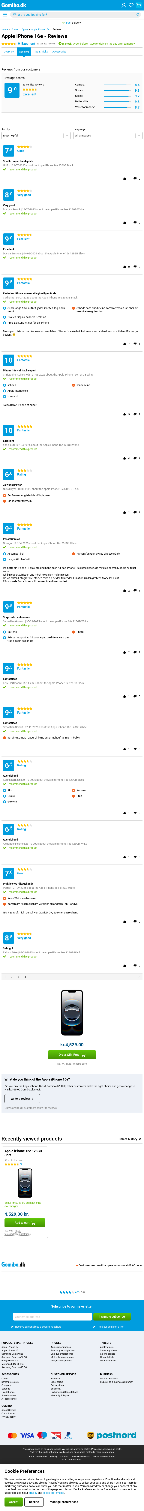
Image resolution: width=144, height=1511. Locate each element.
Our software (8, 1413)
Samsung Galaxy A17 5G (14, 1367)
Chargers (6, 1385)
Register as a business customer (116, 1382)
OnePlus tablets (108, 1360)
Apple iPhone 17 (10, 1347)
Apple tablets (106, 1347)
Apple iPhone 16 (10, 1350)
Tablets (105, 1342)
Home (5, 29)
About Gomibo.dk (38, 1456)
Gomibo (7, 1405)
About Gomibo (9, 1410)
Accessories (10, 1374)
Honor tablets (107, 1357)
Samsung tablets (108, 1350)
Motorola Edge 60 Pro (13, 1364)
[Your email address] (52, 1317)
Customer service (63, 1374)
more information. (105, 1452)
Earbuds (6, 1388)
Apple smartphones (61, 1347)
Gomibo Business (109, 1378)
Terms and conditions (104, 1456)
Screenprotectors (10, 1382)
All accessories (9, 1399)
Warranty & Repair (60, 1395)
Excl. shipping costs (77, 1064)
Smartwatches (9, 1395)
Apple (25, 29)
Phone (14, 29)
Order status (57, 1382)
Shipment (56, 1388)
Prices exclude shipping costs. (106, 1449)
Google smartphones (61, 1360)
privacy (33, 1492)
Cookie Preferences (80, 1456)
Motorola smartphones (62, 1357)
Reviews (57, 29)
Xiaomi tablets (107, 1354)
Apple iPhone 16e (40, 29)
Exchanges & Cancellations (64, 1392)
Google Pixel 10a (10, 1360)
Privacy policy (9, 1417)
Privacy (53, 1456)
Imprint (64, 1456)
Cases (5, 1378)
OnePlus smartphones (62, 1354)
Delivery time (57, 1385)
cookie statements (53, 1492)
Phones (56, 1342)
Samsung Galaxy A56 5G (14, 1357)
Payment (55, 1378)
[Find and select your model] (75, 15)
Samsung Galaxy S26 (12, 1354)
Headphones (8, 1392)
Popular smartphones (17, 1342)
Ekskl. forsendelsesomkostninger (17, 1232)
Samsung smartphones (63, 1350)
